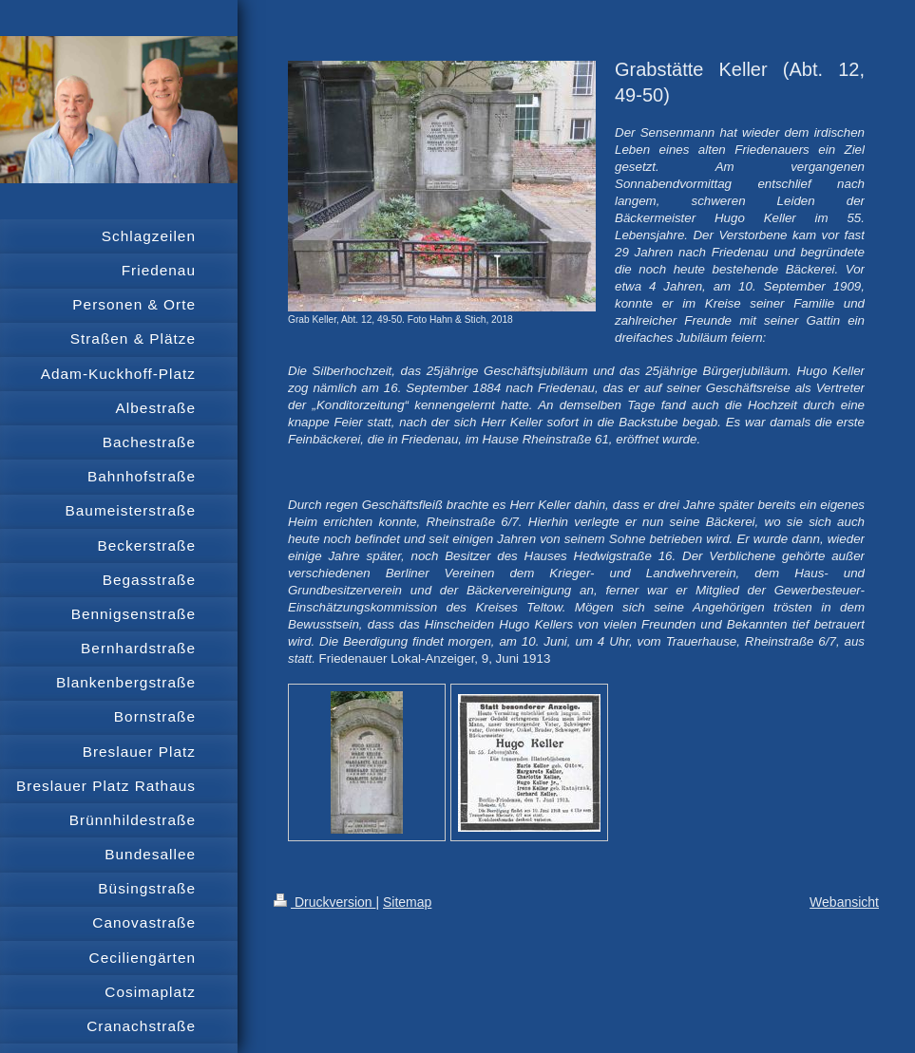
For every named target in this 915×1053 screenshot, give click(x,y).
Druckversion (324, 902)
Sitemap (407, 902)
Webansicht (844, 902)
